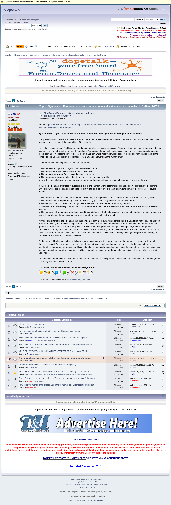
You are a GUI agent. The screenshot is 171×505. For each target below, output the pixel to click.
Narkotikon (136, 327)
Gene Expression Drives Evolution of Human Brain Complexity (47, 365)
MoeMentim (31, 341)
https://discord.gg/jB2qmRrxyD (107, 86)
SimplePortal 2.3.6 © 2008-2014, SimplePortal (85, 500)
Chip (13, 113)
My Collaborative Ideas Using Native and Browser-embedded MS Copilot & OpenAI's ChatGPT (62, 374)
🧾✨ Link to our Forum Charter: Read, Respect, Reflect (141, 28)
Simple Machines (97, 479)
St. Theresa (31, 327)
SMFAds (69, 484)
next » (162, 97)
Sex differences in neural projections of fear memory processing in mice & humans (57, 378)
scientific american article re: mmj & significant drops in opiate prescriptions (53, 338)
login (28, 20)
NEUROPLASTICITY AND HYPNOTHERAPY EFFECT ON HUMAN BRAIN (53, 351)
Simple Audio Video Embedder (86, 482)
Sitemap (89, 484)
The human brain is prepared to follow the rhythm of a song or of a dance (55, 358)
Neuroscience (35, 347)
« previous (155, 97)
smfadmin (31, 381)
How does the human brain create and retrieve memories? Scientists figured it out (56, 385)
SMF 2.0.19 (74, 479)
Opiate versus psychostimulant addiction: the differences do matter (49, 331)
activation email (26, 22)
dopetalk (12, 9)
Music (33, 361)
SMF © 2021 (85, 479)
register (36, 20)
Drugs (33, 334)
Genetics (34, 367)
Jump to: (140, 305)
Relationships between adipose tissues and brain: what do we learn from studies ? (56, 344)
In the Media (41, 327)
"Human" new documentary (31, 324)
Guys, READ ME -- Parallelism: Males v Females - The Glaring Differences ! (54, 371)
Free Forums (80, 484)
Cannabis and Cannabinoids (46, 341)
